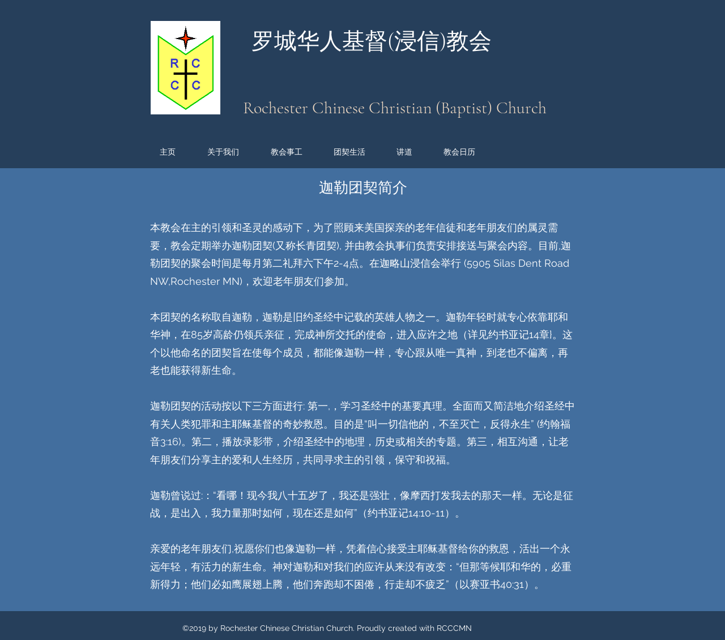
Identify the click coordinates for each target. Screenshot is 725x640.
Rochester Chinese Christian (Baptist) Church (395, 107)
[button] (233, 151)
